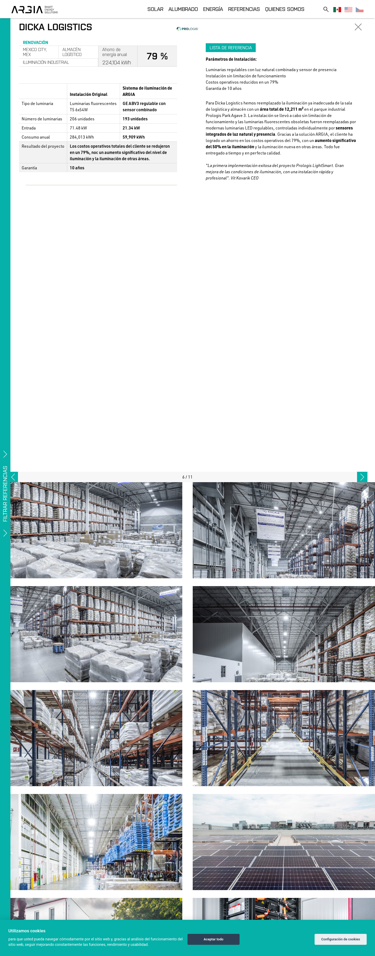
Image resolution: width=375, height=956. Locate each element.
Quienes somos (284, 9)
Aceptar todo (213, 939)
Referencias (244, 9)
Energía (213, 9)
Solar (155, 9)
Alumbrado (183, 9)
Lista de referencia (231, 47)
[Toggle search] (326, 9)
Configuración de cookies (340, 939)
